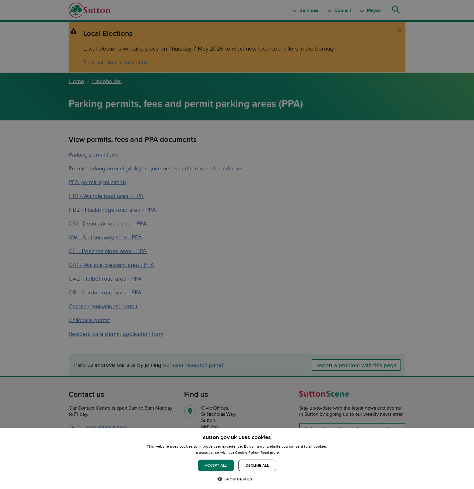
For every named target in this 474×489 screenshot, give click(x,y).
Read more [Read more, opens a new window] (270, 452)
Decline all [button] (257, 465)
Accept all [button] (216, 465)
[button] (237, 479)
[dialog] (237, 458)
